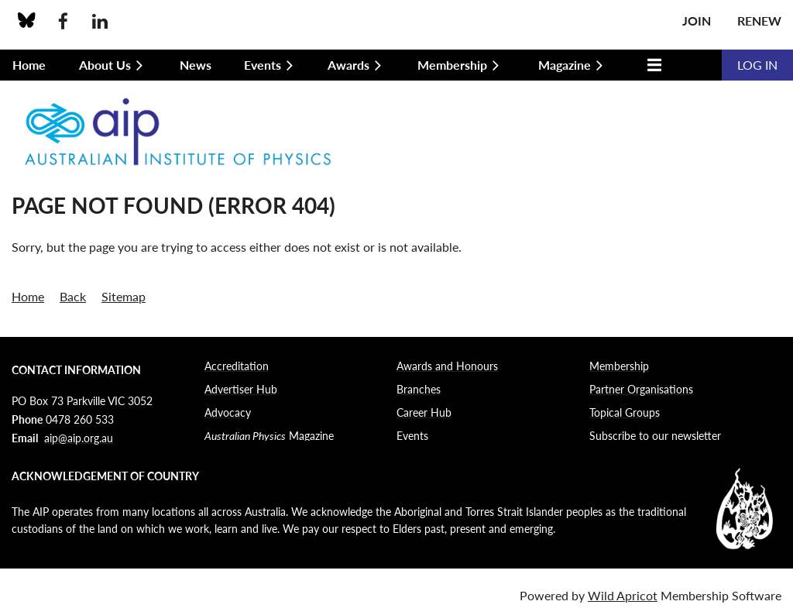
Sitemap (123, 296)
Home (28, 296)
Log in (757, 64)
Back (73, 296)
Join (696, 20)
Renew (759, 20)
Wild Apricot (622, 595)
